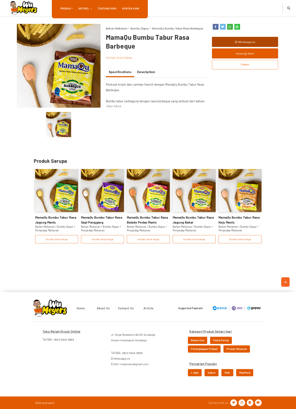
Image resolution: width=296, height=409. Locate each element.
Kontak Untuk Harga (119, 57)
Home (81, 308)
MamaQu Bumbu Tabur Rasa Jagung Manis (55, 219)
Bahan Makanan (116, 28)
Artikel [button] (84, 8)
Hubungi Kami (245, 53)
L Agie (195, 372)
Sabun (211, 372)
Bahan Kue (197, 340)
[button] (289, 8)
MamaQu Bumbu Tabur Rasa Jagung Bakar (193, 219)
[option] (59, 66)
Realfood (244, 372)
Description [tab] (146, 72)
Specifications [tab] (120, 72)
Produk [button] (65, 8)
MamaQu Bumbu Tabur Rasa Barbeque (177, 28)
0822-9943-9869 (64, 339)
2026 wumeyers (44, 402)
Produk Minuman (237, 349)
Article (148, 308)
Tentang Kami (106, 8)
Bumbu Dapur (140, 28)
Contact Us (126, 308)
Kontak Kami (130, 8)
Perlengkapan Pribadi (204, 349)
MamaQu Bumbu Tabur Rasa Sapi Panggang (101, 219)
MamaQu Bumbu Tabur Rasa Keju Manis (239, 219)
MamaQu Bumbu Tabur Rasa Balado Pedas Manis (147, 219)
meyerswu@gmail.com (134, 364)
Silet (227, 372)
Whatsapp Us (245, 42)
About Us (103, 308)
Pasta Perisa (221, 340)
